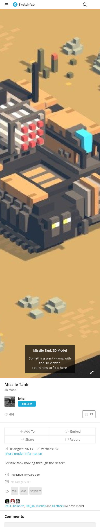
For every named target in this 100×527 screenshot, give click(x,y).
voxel (24, 491)
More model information (23, 453)
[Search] (85, 4)
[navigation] (6, 4)
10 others (58, 506)
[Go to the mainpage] (24, 4)
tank (14, 491)
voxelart (35, 491)
